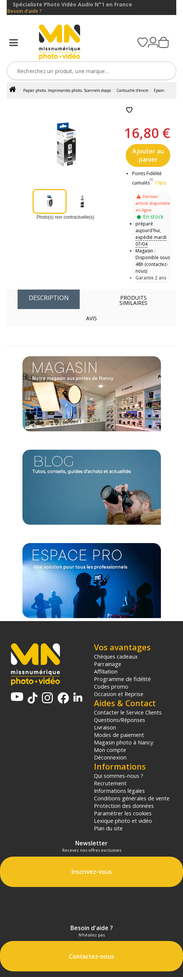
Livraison (105, 727)
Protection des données (124, 805)
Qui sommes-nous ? (118, 775)
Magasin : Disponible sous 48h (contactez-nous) (152, 261)
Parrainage (107, 664)
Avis (91, 318)
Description (49, 297)
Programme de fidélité (122, 679)
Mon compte (110, 749)
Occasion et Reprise (118, 694)
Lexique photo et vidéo (123, 820)
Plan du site (108, 828)
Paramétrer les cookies (123, 813)
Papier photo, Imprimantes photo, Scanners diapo (67, 90)
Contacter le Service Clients (128, 712)
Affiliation (106, 671)
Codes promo (111, 686)
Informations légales (119, 790)
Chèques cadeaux (116, 656)
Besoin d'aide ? (24, 11)
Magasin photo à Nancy (123, 742)
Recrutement (110, 783)
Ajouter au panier (148, 155)
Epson (159, 90)
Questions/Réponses (119, 719)
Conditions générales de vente (132, 798)
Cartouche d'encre (132, 90)
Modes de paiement (119, 734)
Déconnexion (110, 757)
